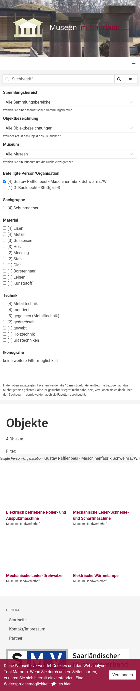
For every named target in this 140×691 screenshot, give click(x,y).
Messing (16, 252)
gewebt (15, 328)
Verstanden (122, 674)
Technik (10, 295)
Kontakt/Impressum (27, 629)
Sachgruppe (14, 199)
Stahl (13, 258)
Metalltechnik (20, 303)
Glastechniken (21, 340)
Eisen (13, 228)
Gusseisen (17, 240)
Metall (14, 234)
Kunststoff (18, 283)
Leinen (14, 277)
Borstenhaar (19, 271)
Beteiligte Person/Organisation (31, 173)
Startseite (18, 619)
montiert (16, 309)
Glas (12, 265)
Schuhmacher (20, 208)
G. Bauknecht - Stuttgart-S (31, 187)
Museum (11, 144)
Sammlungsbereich (20, 92)
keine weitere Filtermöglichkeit (30, 360)
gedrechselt (19, 322)
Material (10, 220)
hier (67, 684)
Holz (12, 246)
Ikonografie (13, 352)
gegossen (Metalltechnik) (31, 315)
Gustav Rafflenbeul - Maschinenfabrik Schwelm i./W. (55, 181)
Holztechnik (19, 334)
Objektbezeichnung (20, 118)
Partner (16, 638)
